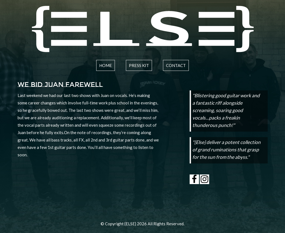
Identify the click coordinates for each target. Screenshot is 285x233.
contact (176, 65)
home (105, 65)
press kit (139, 65)
